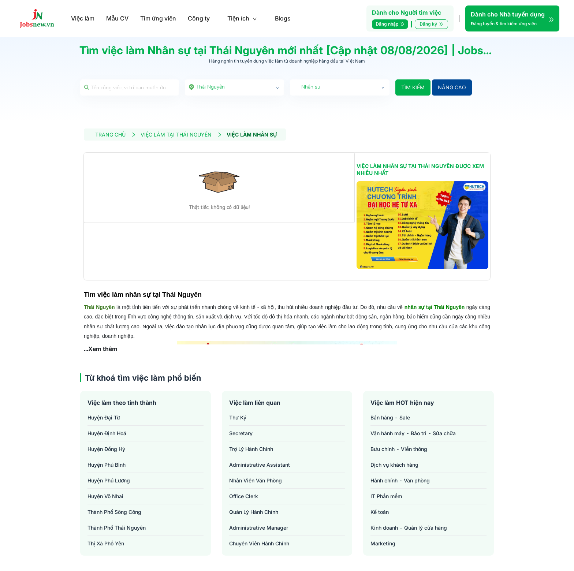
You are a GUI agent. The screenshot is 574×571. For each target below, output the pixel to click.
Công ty (199, 18)
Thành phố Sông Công (114, 512)
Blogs (283, 18)
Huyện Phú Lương (108, 480)
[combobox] (234, 87)
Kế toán (379, 512)
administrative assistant (259, 465)
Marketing (382, 543)
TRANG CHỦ (115, 134)
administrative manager (258, 528)
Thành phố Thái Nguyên (116, 528)
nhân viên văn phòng (255, 480)
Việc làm (82, 18)
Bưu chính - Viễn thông (398, 449)
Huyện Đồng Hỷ (106, 449)
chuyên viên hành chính (259, 543)
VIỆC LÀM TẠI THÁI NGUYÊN (181, 134)
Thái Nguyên (99, 307)
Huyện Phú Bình (106, 465)
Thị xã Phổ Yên (105, 543)
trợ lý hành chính (251, 449)
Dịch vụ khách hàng (394, 465)
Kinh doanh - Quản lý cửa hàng (408, 528)
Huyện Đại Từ (103, 417)
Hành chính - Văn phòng (400, 480)
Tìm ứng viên (158, 18)
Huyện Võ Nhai (105, 496)
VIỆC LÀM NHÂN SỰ (252, 134)
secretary (241, 433)
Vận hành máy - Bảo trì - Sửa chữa (413, 433)
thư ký (237, 417)
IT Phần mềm (386, 496)
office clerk (243, 496)
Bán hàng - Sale (390, 417)
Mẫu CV (117, 18)
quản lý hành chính (253, 512)
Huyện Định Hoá (106, 433)
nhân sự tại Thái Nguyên (435, 307)
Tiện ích (242, 18)
